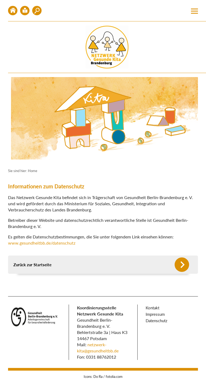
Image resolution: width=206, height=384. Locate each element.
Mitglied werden (37, 10)
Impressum (155, 314)
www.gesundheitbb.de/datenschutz (41, 242)
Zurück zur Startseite (32, 264)
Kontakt (25, 10)
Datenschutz (156, 320)
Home (12, 10)
